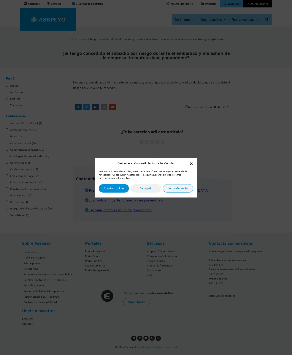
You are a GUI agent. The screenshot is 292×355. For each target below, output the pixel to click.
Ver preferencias (178, 188)
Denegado (146, 188)
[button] (191, 163)
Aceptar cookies (114, 188)
